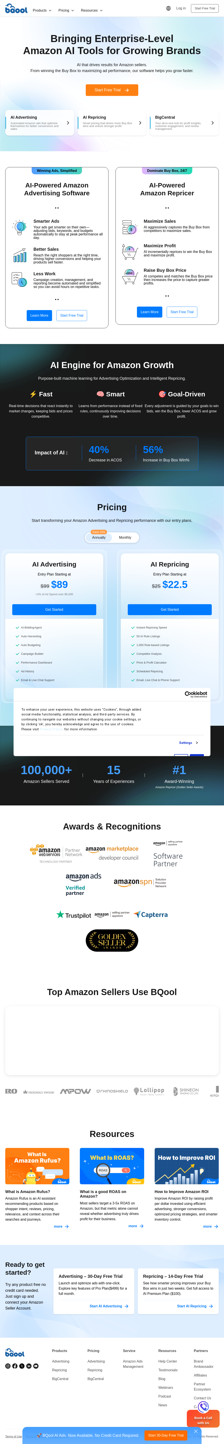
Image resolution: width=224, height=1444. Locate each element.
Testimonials (168, 1370)
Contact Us (202, 1398)
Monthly (125, 537)
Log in (181, 8)
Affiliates (200, 1375)
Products (42, 10)
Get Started (54, 609)
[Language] (168, 8)
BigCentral (60, 1379)
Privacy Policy (51, 729)
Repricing (59, 1370)
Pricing (66, 10)
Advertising (60, 1361)
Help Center (167, 1361)
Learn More (39, 315)
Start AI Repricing (195, 1306)
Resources (92, 10)
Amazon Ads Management (133, 1363)
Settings (185, 743)
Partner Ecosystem (202, 1386)
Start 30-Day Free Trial (166, 1435)
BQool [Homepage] (16, 8)
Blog (161, 1379)
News (162, 1405)
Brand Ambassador (204, 1363)
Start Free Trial (205, 8)
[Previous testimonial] (179, 1061)
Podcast (164, 1396)
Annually (99, 536)
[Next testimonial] (205, 1061)
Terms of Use (13, 1436)
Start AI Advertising (109, 1306)
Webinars (165, 1387)
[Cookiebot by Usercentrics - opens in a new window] (188, 694)
